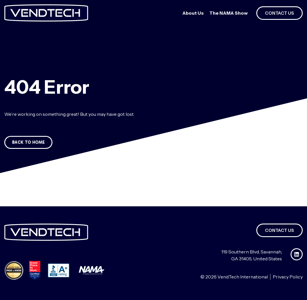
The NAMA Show (228, 13)
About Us (193, 13)
